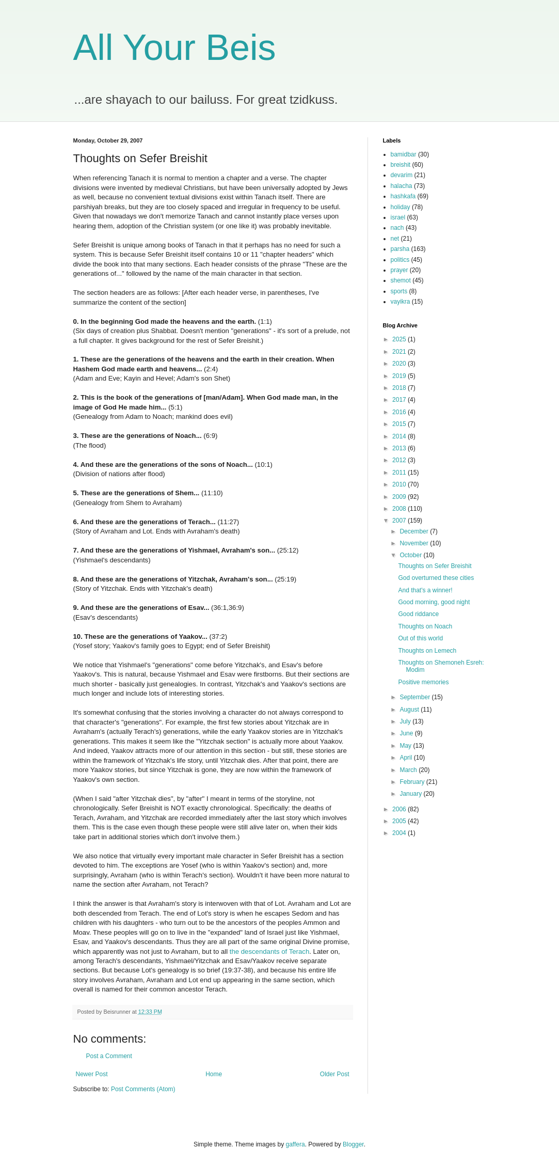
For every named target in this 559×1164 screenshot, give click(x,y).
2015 (400, 424)
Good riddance (418, 614)
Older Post (334, 1074)
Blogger (353, 1144)
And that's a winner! (425, 590)
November (415, 543)
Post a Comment (109, 1056)
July (406, 721)
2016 (400, 412)
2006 (400, 809)
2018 (400, 387)
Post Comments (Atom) (143, 1089)
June (407, 733)
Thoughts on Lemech (427, 650)
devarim (402, 175)
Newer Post (92, 1074)
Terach (299, 951)
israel (398, 217)
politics (400, 259)
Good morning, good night (434, 602)
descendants (260, 951)
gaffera (295, 1144)
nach (397, 227)
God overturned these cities (436, 577)
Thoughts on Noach (425, 626)
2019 (400, 376)
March (409, 770)
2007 (400, 520)
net (395, 238)
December (415, 531)
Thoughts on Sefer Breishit (434, 566)
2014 (400, 436)
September (416, 697)
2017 (400, 399)
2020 (400, 363)
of (284, 951)
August (410, 709)
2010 (400, 484)
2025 (400, 339)
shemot (401, 280)
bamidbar (404, 154)
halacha (401, 186)
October (411, 555)
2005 (400, 821)
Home (213, 1074)
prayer (399, 270)
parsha (400, 249)
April (406, 757)
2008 (400, 508)
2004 (400, 833)
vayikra (400, 301)
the (234, 951)
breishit (401, 164)
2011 (400, 472)
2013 (400, 448)
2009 (400, 496)
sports (399, 291)
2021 (400, 351)
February (413, 781)
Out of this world (420, 638)
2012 (400, 460)
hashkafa (403, 196)
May (406, 745)
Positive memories (423, 682)
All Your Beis (174, 47)
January (411, 793)
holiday (400, 207)
